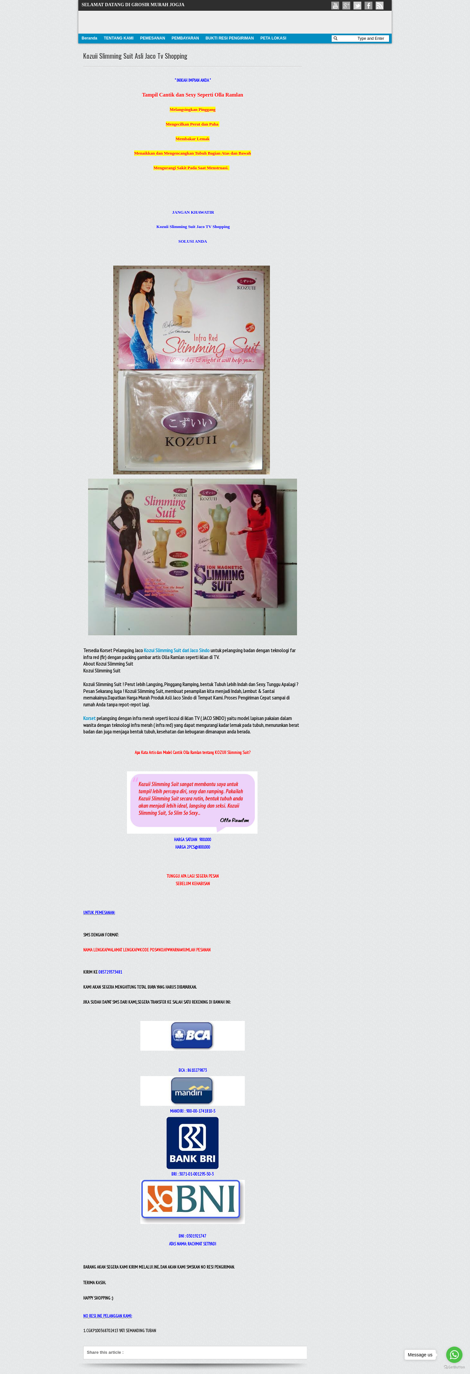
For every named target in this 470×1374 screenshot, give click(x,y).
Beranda (89, 38)
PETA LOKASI (273, 38)
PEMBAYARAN (185, 38)
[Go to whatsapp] (454, 1355)
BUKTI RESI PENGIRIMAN (230, 38)
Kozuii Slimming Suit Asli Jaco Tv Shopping (135, 56)
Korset (89, 718)
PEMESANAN (152, 38)
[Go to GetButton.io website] (454, 1367)
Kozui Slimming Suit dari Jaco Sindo (177, 650)
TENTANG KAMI (118, 38)
